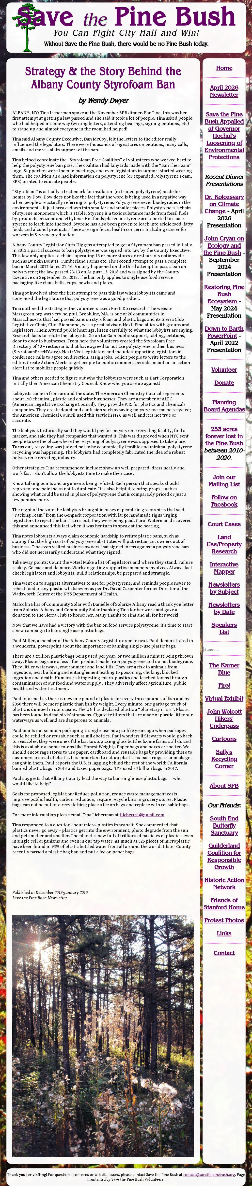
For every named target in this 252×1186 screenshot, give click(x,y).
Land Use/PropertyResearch (224, 544)
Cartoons (224, 738)
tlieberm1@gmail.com (142, 815)
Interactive (224, 564)
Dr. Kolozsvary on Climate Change (224, 204)
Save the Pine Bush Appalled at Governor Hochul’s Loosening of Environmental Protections (224, 136)
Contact (224, 953)
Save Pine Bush (126, 16)
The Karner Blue (224, 669)
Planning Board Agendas (224, 406)
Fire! (224, 685)
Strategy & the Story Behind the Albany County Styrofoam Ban (103, 78)
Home (224, 67)
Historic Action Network (224, 883)
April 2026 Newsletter (224, 91)
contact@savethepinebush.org (209, 1174)
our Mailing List (224, 481)
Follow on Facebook (224, 501)
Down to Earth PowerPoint (224, 332)
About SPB (224, 785)
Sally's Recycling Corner (224, 759)
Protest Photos (224, 920)
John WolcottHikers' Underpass (224, 718)
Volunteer (224, 369)
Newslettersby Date (224, 608)
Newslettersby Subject (224, 588)
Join (218, 477)
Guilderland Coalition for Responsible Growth (224, 856)
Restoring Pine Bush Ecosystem (224, 294)
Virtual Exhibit (224, 698)
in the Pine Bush (224, 440)
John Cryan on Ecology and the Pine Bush (223, 245)
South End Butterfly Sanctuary (224, 825)
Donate (224, 382)
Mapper (224, 571)
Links (224, 933)
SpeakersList (224, 628)
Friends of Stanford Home (224, 904)
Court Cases (224, 524)
